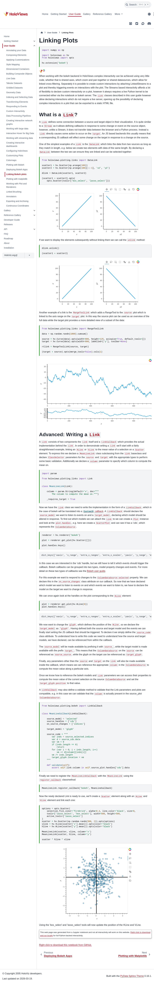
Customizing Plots (14, 155)
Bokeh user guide (96, 571)
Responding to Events (16, 106)
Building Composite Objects (19, 74)
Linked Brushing (13, 192)
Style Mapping (13, 64)
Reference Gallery (102, 14)
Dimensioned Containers (17, 69)
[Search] (137, 5)
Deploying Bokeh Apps (16, 169)
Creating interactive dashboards (15, 144)
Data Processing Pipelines (18, 116)
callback (93, 511)
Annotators (11, 196)
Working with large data (17, 128)
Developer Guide (12, 220)
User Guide (75, 14)
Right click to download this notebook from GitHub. (65, 945)
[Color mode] (149, 14)
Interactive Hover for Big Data (20, 133)
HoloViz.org (10, 255)
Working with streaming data (19, 138)
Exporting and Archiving (17, 201)
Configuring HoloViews (16, 151)
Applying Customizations (17, 60)
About (6, 243)
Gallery (87, 14)
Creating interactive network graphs (19, 122)
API (5, 229)
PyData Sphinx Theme (132, 976)
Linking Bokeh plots (16, 174)
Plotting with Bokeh (15, 165)
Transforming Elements (17, 102)
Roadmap (8, 238)
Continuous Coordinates (17, 206)
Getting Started (59, 14)
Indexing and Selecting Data (19, 97)
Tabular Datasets (14, 83)
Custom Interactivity (15, 111)
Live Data (10, 78)
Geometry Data (13, 92)
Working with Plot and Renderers (16, 185)
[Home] (42, 32)
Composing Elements (16, 55)
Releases (8, 224)
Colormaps (11, 160)
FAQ (6, 234)
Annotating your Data (16, 50)
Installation (9, 248)
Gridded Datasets (14, 88)
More (118, 14)
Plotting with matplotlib (16, 179)
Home (45, 14)
